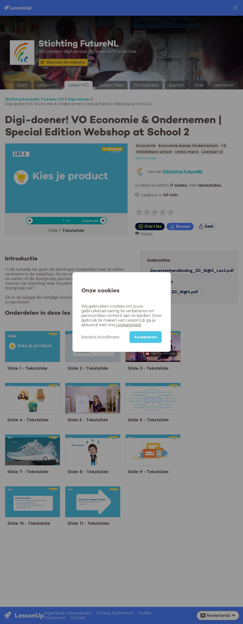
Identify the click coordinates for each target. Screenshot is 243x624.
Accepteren (145, 337)
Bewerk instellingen (100, 337)
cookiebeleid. (129, 325)
